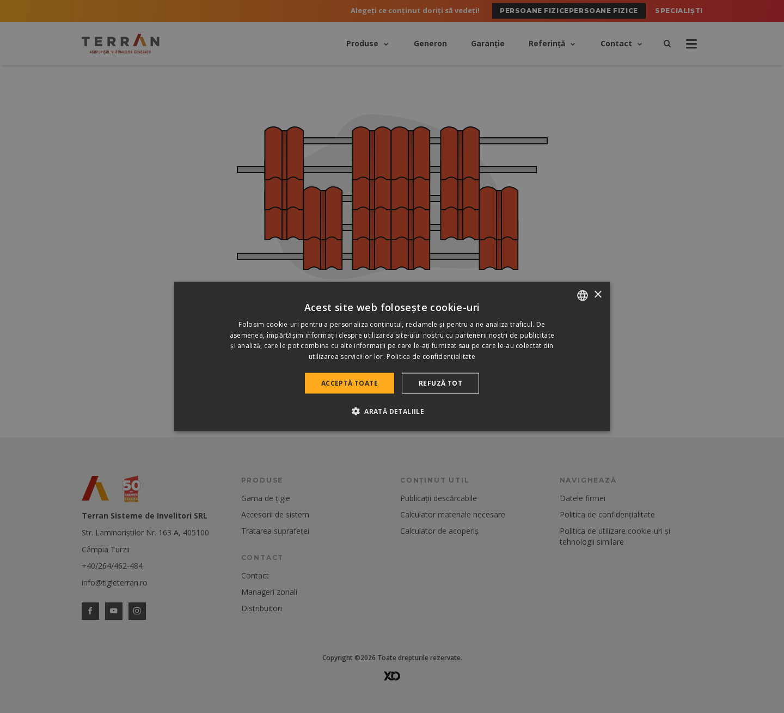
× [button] (597, 295)
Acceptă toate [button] (349, 383)
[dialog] (392, 356)
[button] (392, 411)
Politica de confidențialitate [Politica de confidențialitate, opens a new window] (431, 356)
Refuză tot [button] (440, 383)
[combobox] (582, 295)
